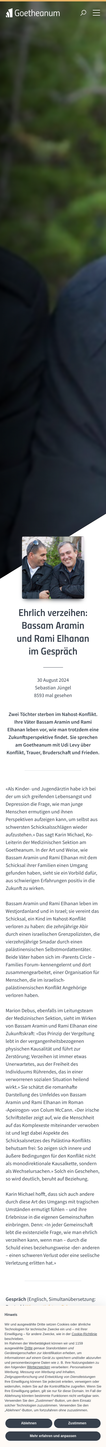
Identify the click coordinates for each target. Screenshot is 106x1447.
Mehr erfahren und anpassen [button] (53, 1436)
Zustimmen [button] (77, 1423)
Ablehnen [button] (28, 1423)
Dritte (29, 1348)
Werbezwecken (38, 1367)
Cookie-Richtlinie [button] (84, 1334)
